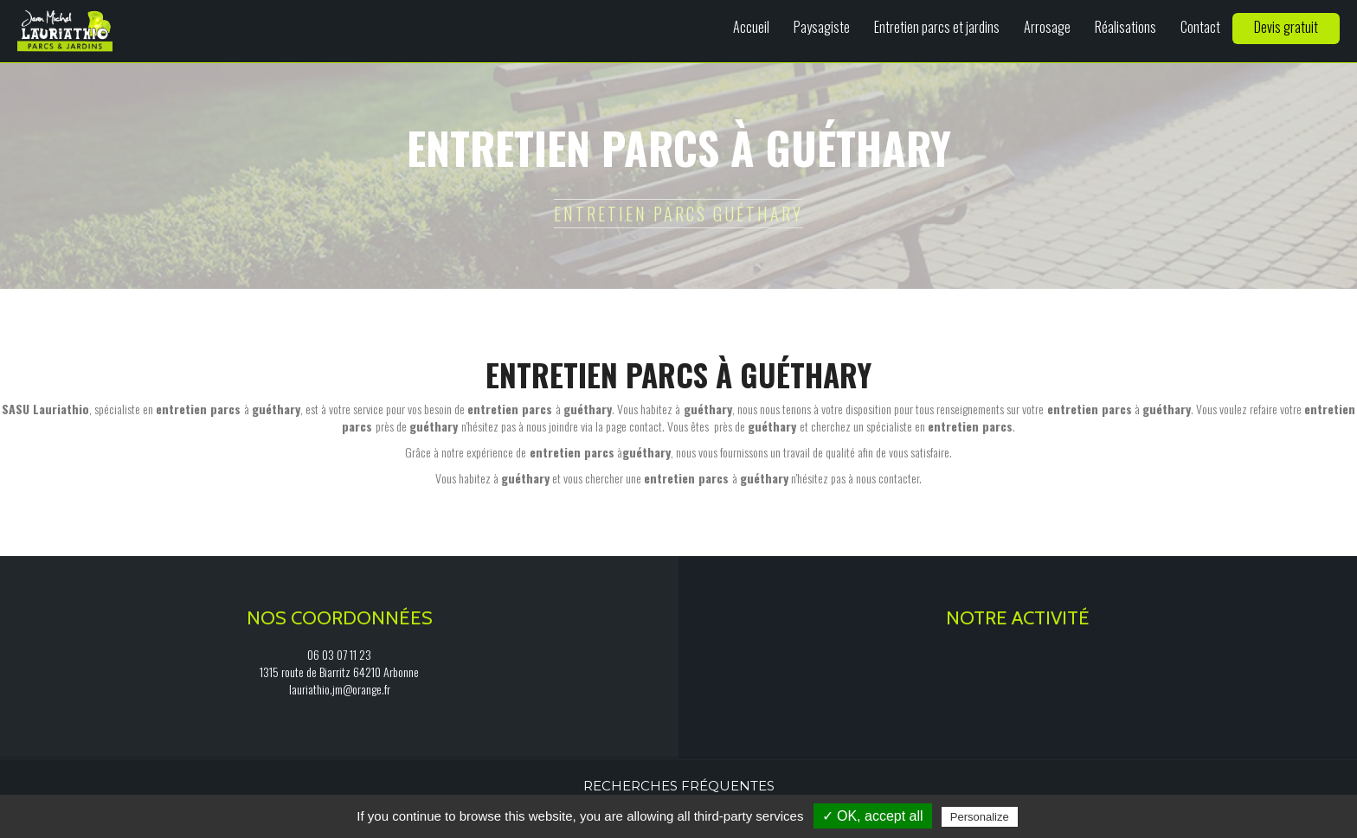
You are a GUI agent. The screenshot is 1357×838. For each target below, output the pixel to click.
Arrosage (1047, 26)
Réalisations (1125, 26)
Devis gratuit (1286, 26)
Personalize (979, 816)
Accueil (751, 26)
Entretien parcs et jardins (937, 26)
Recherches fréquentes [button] (679, 785)
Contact (1200, 26)
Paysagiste (822, 26)
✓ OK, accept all (872, 816)
